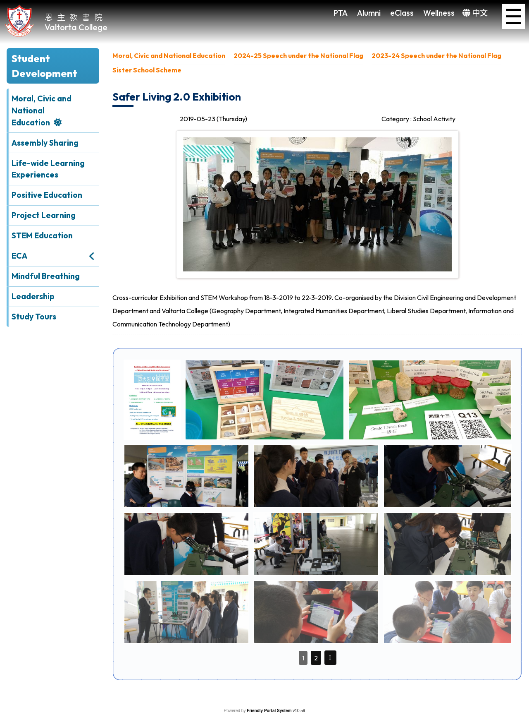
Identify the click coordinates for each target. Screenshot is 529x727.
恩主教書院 (76, 17)
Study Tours (34, 317)
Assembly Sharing (45, 143)
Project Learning (44, 215)
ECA (19, 256)
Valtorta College (76, 27)
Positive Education (47, 195)
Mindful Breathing (46, 276)
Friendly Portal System (270, 710)
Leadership (33, 296)
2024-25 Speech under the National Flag (298, 55)
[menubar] (317, 64)
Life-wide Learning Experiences (48, 169)
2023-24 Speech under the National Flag (436, 55)
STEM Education (42, 235)
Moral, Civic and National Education (41, 110)
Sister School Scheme (146, 70)
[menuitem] (168, 57)
